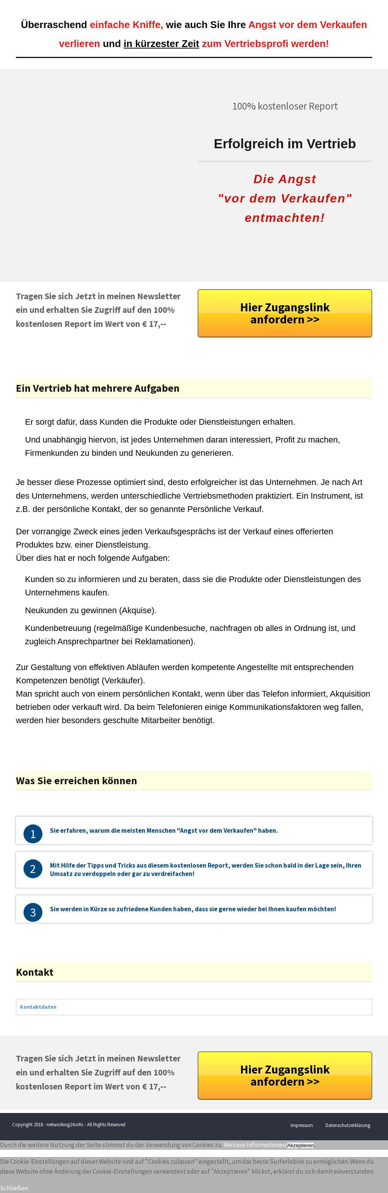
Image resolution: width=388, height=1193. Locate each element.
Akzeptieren (300, 1145)
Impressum (302, 1125)
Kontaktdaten (38, 1006)
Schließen (14, 1188)
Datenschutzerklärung (347, 1125)
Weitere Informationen (255, 1145)
